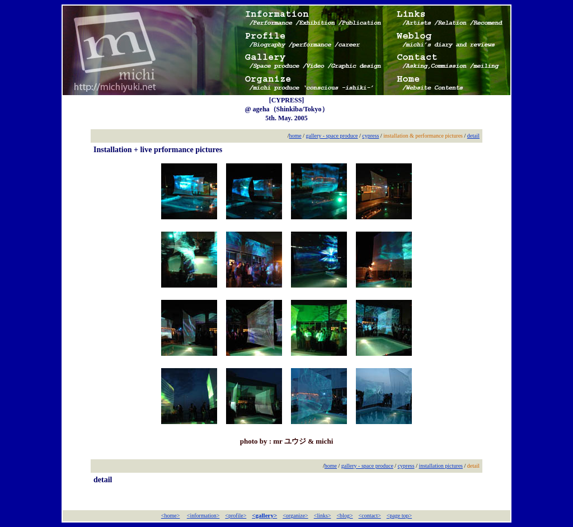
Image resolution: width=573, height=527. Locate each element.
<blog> (344, 515)
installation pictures (441, 466)
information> (205, 515)
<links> (322, 515)
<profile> (235, 515)
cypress (370, 136)
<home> (170, 515)
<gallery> (264, 515)
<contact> (370, 515)
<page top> (399, 515)
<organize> (295, 515)
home (295, 136)
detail (473, 136)
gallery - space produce (332, 136)
